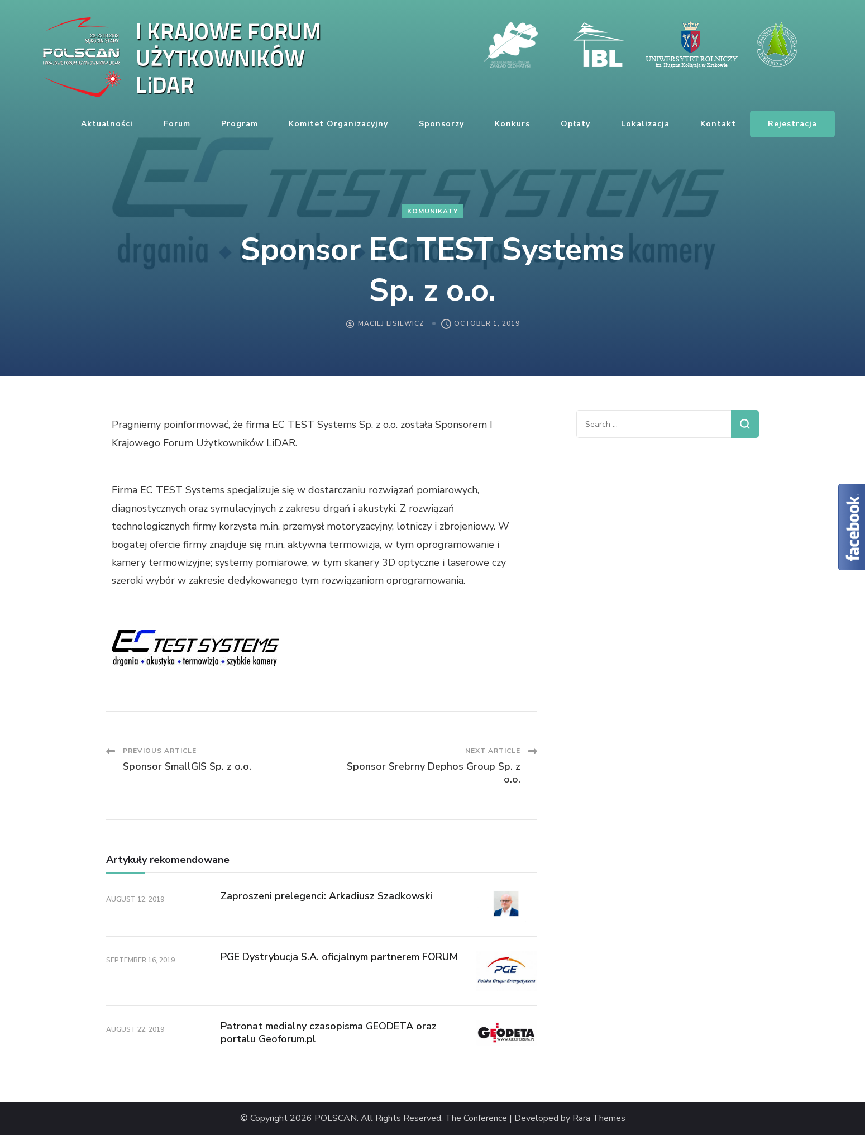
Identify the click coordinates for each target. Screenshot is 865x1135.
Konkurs (512, 123)
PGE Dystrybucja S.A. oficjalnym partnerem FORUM (339, 957)
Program (239, 123)
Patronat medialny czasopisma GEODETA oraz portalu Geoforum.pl (329, 1032)
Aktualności (107, 123)
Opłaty (575, 123)
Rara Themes (598, 1118)
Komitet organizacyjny (338, 123)
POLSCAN (335, 1118)
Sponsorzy (441, 123)
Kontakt (718, 123)
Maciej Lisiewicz (391, 323)
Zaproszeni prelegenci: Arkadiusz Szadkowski (326, 896)
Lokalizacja (645, 123)
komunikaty (432, 211)
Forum (177, 123)
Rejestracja (792, 123)
